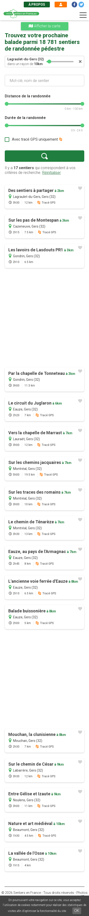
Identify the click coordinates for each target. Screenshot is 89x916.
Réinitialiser (51, 172)
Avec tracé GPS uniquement (35, 139)
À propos (36, 4)
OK (76, 910)
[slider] (50, 61)
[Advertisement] (44, 318)
